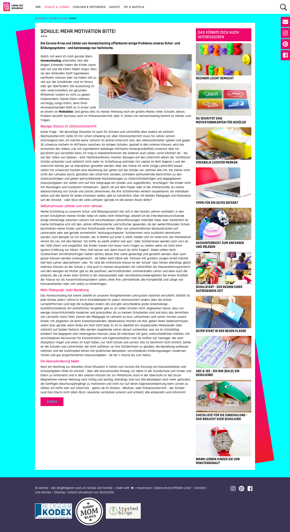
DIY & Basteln (134, 7)
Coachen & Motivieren (89, 7)
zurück (52, 402)
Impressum (144, 488)
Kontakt (200, 488)
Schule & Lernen (56, 7)
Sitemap (59, 492)
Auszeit (114, 7)
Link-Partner (43, 492)
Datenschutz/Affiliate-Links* (173, 488)
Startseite (40, 18)
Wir (38, 7)
